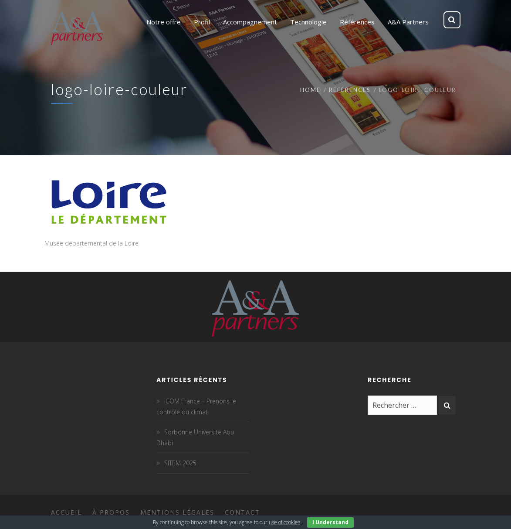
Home (310, 89)
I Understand (330, 522)
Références (350, 89)
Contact (242, 512)
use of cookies (284, 522)
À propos (111, 512)
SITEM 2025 (180, 463)
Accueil (66, 512)
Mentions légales (177, 512)
